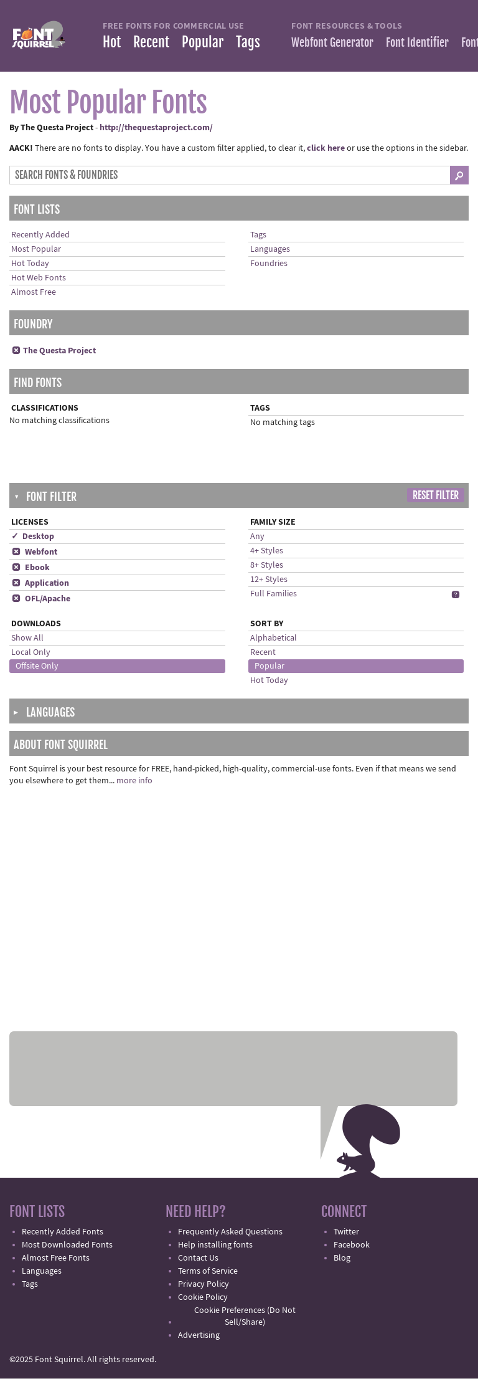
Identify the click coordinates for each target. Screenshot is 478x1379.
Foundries (269, 263)
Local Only (30, 652)
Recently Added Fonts (62, 1232)
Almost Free (33, 292)
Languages (270, 249)
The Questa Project (53, 351)
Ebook (30, 567)
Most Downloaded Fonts (67, 1245)
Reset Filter (436, 495)
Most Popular (36, 249)
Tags (248, 42)
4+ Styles (266, 550)
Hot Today (30, 263)
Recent (151, 42)
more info (134, 780)
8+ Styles (266, 565)
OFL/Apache (40, 599)
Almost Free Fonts (56, 1258)
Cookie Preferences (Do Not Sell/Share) (245, 1316)
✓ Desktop (32, 536)
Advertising (199, 1335)
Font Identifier (417, 42)
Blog (342, 1258)
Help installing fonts (215, 1245)
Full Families (273, 593)
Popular (202, 42)
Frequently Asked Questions (230, 1232)
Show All (27, 638)
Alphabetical (273, 638)
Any (257, 536)
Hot (112, 42)
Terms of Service (208, 1271)
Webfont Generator (332, 42)
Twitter (346, 1232)
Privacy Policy (203, 1284)
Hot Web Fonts (38, 278)
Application (40, 583)
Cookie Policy (203, 1297)
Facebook (352, 1245)
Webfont (34, 552)
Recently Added (40, 235)
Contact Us (198, 1258)
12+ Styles (269, 579)
